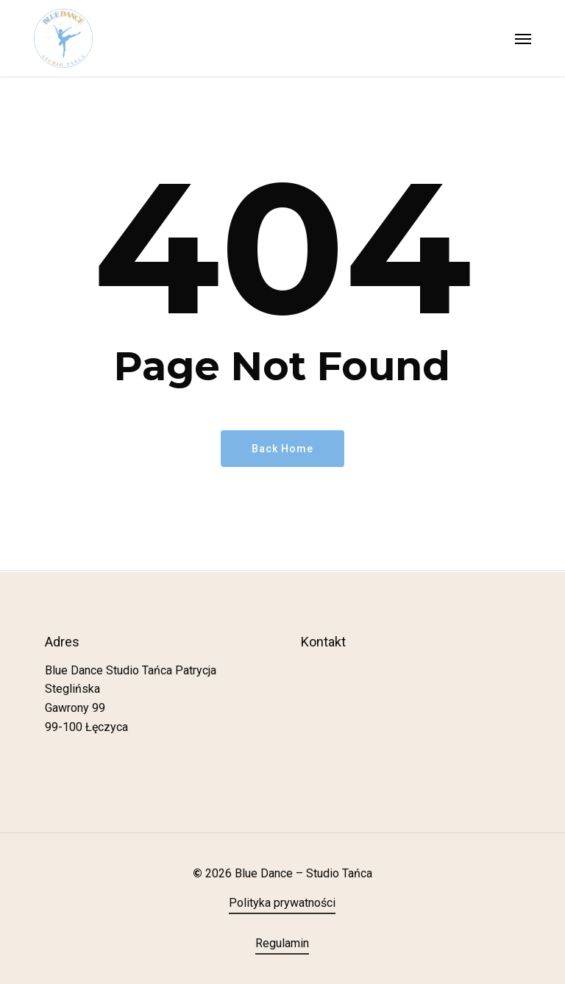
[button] (523, 38)
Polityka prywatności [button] (282, 903)
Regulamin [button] (282, 943)
